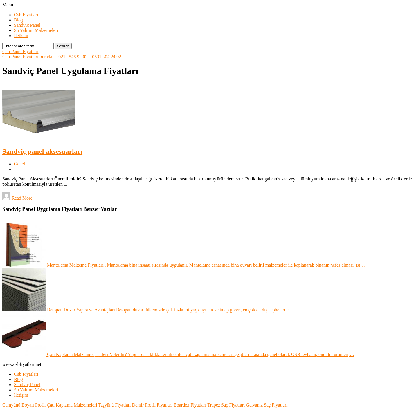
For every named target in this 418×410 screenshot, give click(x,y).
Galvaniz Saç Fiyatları (266, 404)
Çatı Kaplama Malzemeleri (72, 404)
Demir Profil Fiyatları (152, 404)
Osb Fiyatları (26, 14)
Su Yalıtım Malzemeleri (36, 30)
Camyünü (11, 404)
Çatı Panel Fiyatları (20, 51)
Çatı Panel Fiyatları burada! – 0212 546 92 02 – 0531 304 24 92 (61, 56)
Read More (22, 198)
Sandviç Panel (27, 25)
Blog (18, 19)
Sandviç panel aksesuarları (42, 151)
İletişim (21, 35)
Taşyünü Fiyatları (114, 404)
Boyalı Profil (33, 404)
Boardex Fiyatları (190, 404)
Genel (19, 163)
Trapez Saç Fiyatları (226, 404)
